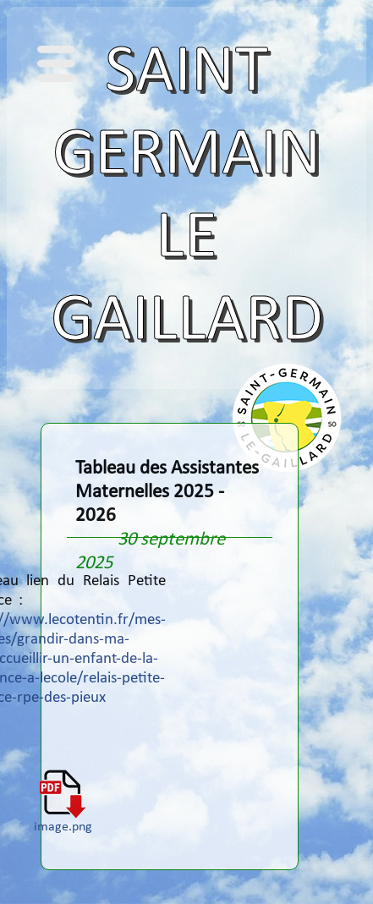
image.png (63, 821)
